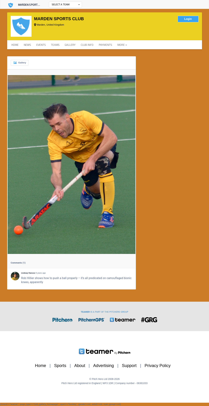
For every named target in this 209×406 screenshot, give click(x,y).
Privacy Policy (158, 365)
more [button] (122, 44)
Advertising (103, 365)
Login (188, 18)
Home (40, 365)
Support (129, 365)
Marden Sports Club (32, 4)
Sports (60, 365)
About (79, 365)
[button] (65, 5)
